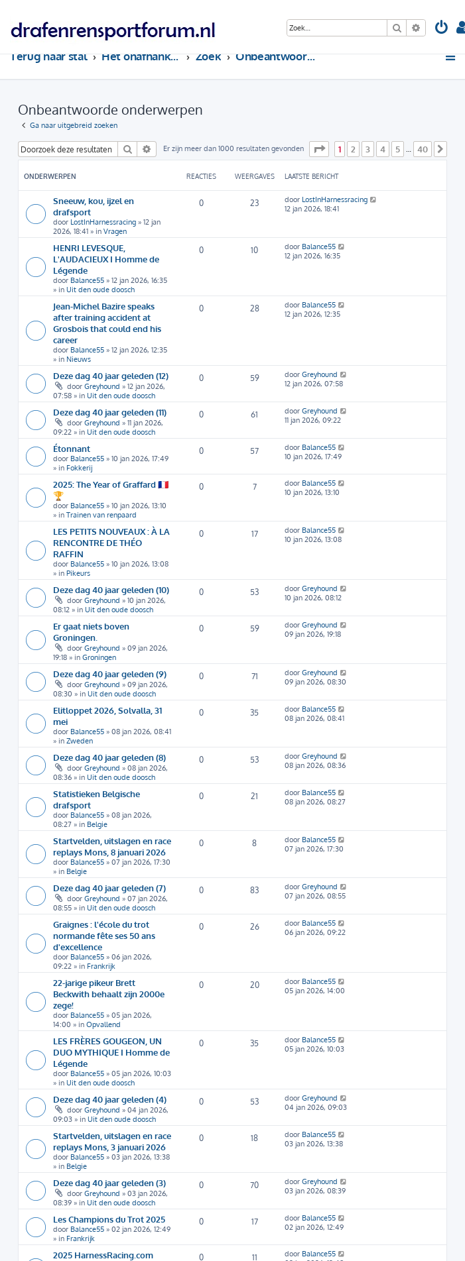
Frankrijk (101, 966)
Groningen (99, 657)
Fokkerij (79, 467)
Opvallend (103, 1024)
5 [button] (397, 149)
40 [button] (422, 149)
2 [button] (353, 149)
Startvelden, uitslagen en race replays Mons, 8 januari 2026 (112, 846)
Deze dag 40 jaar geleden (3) (109, 1182)
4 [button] (382, 149)
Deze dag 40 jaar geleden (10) (111, 589)
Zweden (79, 740)
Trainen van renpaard (101, 515)
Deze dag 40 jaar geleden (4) (109, 1099)
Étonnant (71, 448)
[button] (319, 149)
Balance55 (87, 280)
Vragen (115, 231)
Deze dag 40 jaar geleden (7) (109, 887)
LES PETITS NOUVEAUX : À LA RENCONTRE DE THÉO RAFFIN (111, 542)
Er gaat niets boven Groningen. (91, 631)
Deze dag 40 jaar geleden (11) (109, 411)
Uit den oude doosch (100, 289)
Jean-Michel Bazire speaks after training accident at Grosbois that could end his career (107, 322)
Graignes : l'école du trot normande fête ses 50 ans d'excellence (104, 935)
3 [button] (367, 149)
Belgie (97, 824)
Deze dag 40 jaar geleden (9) (109, 673)
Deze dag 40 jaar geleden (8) (109, 757)
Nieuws (78, 359)
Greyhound (102, 386)
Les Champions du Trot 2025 (109, 1219)
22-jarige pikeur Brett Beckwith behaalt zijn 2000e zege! (109, 994)
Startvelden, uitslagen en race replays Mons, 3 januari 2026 (112, 1141)
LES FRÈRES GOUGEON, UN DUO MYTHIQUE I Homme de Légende (111, 1052)
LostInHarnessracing (103, 222)
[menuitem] (441, 29)
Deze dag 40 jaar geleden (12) (110, 375)
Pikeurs (78, 573)
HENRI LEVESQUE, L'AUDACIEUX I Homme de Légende (106, 259)
